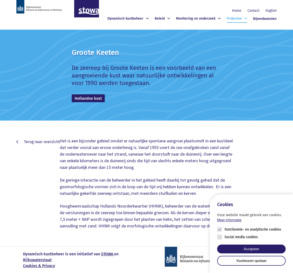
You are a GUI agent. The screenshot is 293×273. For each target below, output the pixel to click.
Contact (253, 11)
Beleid (160, 18)
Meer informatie (229, 220)
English (271, 11)
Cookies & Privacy (39, 265)
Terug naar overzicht (41, 141)
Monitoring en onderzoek (195, 18)
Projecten (234, 18)
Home (236, 11)
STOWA (107, 254)
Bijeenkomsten (265, 19)
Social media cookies (241, 237)
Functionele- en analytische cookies (252, 229)
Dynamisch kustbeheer (125, 18)
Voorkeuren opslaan (251, 261)
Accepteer (251, 249)
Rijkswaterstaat (37, 260)
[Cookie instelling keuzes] (251, 234)
